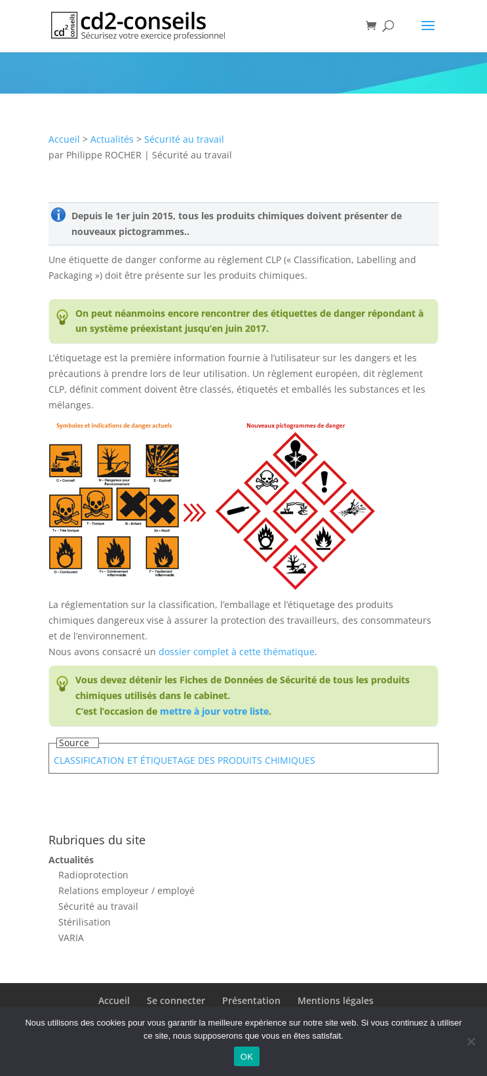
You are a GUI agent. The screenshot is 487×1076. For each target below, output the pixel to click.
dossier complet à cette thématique (237, 651)
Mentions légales (336, 1000)
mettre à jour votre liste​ (214, 711)
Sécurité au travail (184, 139)
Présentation (251, 1000)
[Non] (470, 1041)
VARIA (71, 937)
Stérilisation (84, 922)
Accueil (64, 139)
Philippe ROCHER (104, 155)
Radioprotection (93, 875)
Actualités (112, 139)
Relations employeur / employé (126, 890)
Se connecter (176, 1000)
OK (247, 1057)
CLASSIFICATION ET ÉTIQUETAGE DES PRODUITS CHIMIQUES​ (184, 760)
